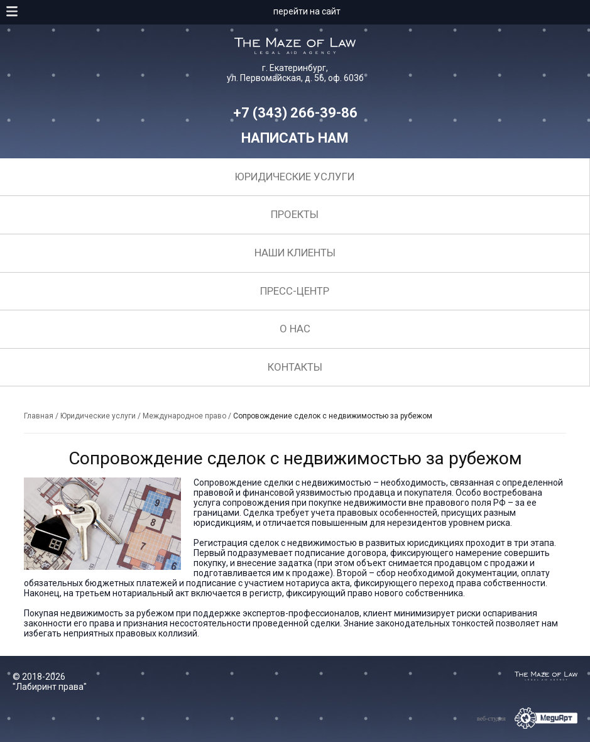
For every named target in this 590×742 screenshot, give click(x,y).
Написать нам (295, 138)
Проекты (295, 214)
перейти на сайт (307, 11)
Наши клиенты (295, 252)
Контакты (295, 367)
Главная (38, 416)
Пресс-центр (294, 291)
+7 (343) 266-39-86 (295, 113)
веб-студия (491, 718)
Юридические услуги (294, 176)
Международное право (184, 416)
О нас (295, 328)
